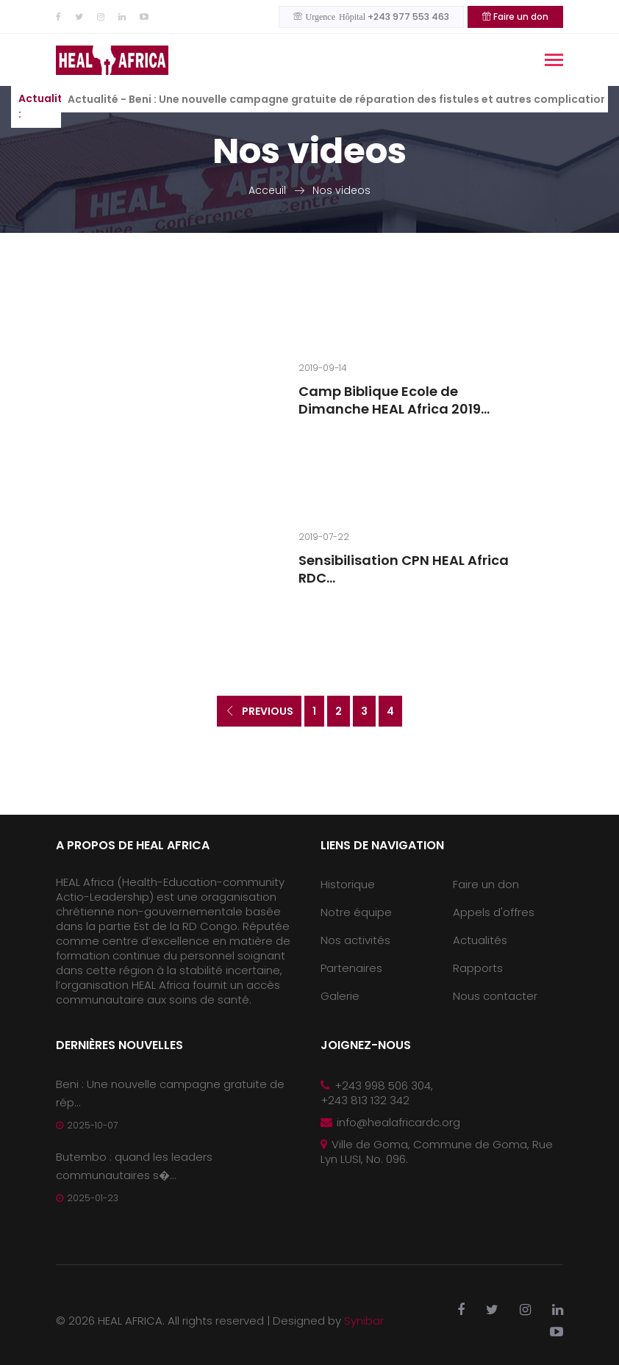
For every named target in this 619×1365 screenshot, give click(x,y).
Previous (259, 711)
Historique (348, 884)
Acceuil (267, 190)
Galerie (340, 996)
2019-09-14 (322, 367)
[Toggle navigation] (554, 61)
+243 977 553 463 (371, 16)
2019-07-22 (323, 536)
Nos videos (341, 190)
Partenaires (351, 968)
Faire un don (515, 16)
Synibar (364, 1320)
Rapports (478, 968)
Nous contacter (495, 996)
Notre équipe (356, 912)
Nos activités (355, 940)
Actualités (480, 940)
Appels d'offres (493, 912)
